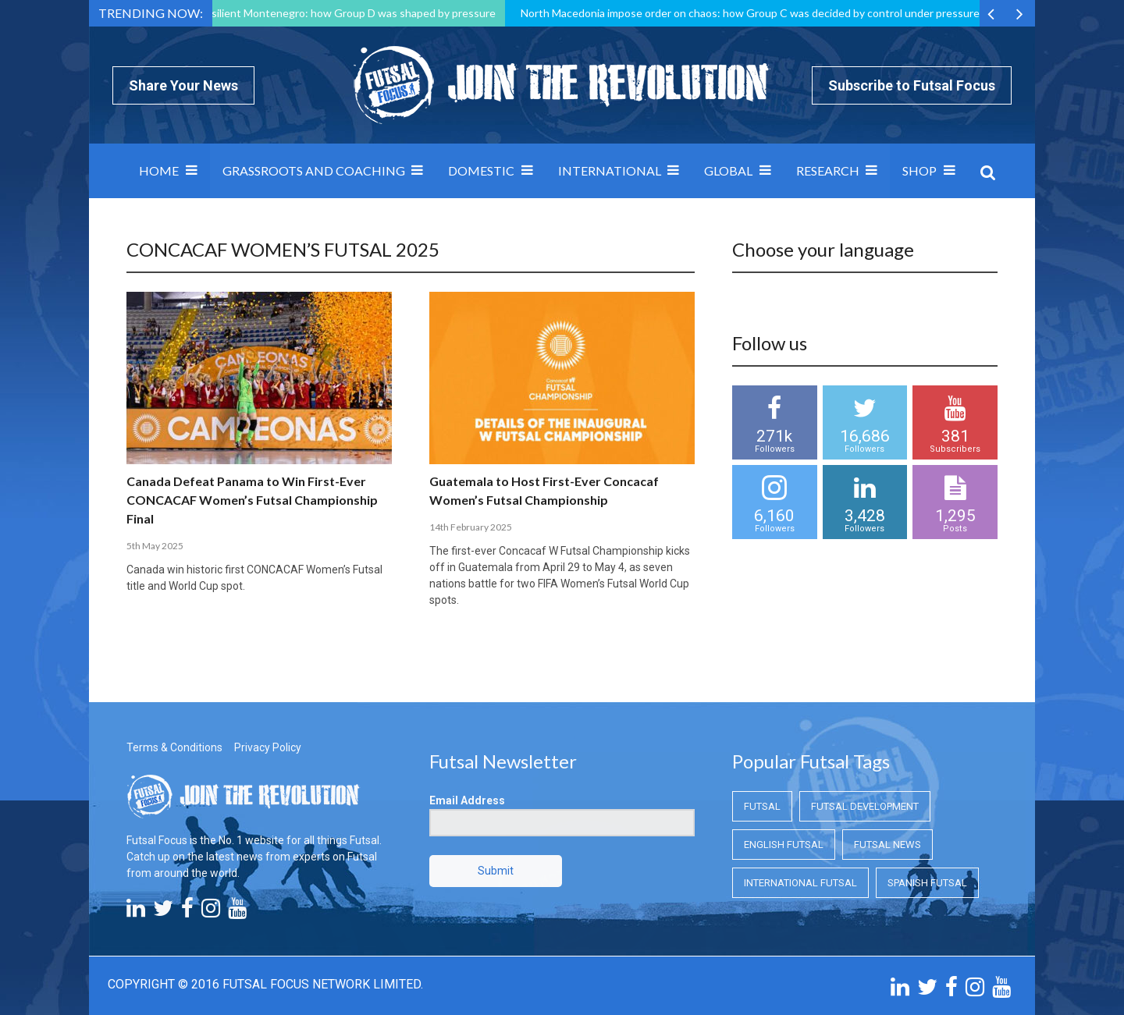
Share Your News (183, 85)
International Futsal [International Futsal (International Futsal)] (800, 883)
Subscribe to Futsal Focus (911, 85)
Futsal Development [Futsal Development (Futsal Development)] (865, 806)
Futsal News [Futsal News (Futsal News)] (887, 844)
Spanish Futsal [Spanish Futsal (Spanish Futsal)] (927, 883)
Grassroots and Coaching (313, 170)
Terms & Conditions (174, 747)
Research (827, 170)
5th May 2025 (154, 546)
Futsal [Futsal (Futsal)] (762, 806)
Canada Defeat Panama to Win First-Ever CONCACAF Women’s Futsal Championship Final (252, 500)
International (609, 170)
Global (728, 170)
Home (159, 170)
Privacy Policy (267, 747)
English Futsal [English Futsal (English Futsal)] (783, 844)
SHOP (919, 170)
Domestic (481, 170)
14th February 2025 (470, 527)
